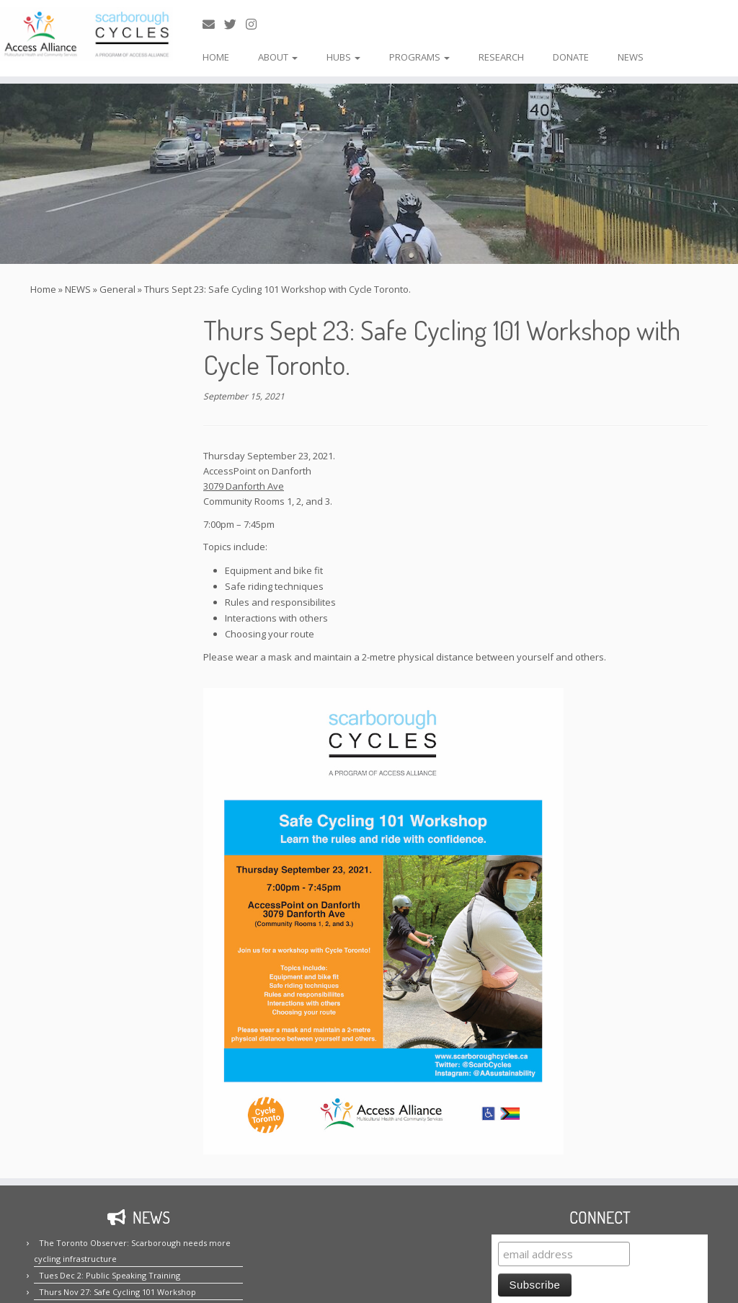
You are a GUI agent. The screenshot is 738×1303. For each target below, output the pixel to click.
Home (43, 289)
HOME (216, 56)
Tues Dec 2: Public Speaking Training (109, 1275)
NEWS (631, 56)
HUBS (343, 56)
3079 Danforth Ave (243, 486)
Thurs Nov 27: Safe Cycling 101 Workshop (117, 1291)
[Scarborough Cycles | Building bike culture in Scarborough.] (86, 34)
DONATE (571, 56)
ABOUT (278, 56)
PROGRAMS (419, 56)
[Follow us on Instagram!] (256, 24)
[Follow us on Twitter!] (235, 24)
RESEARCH (501, 56)
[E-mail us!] (213, 24)
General (117, 289)
